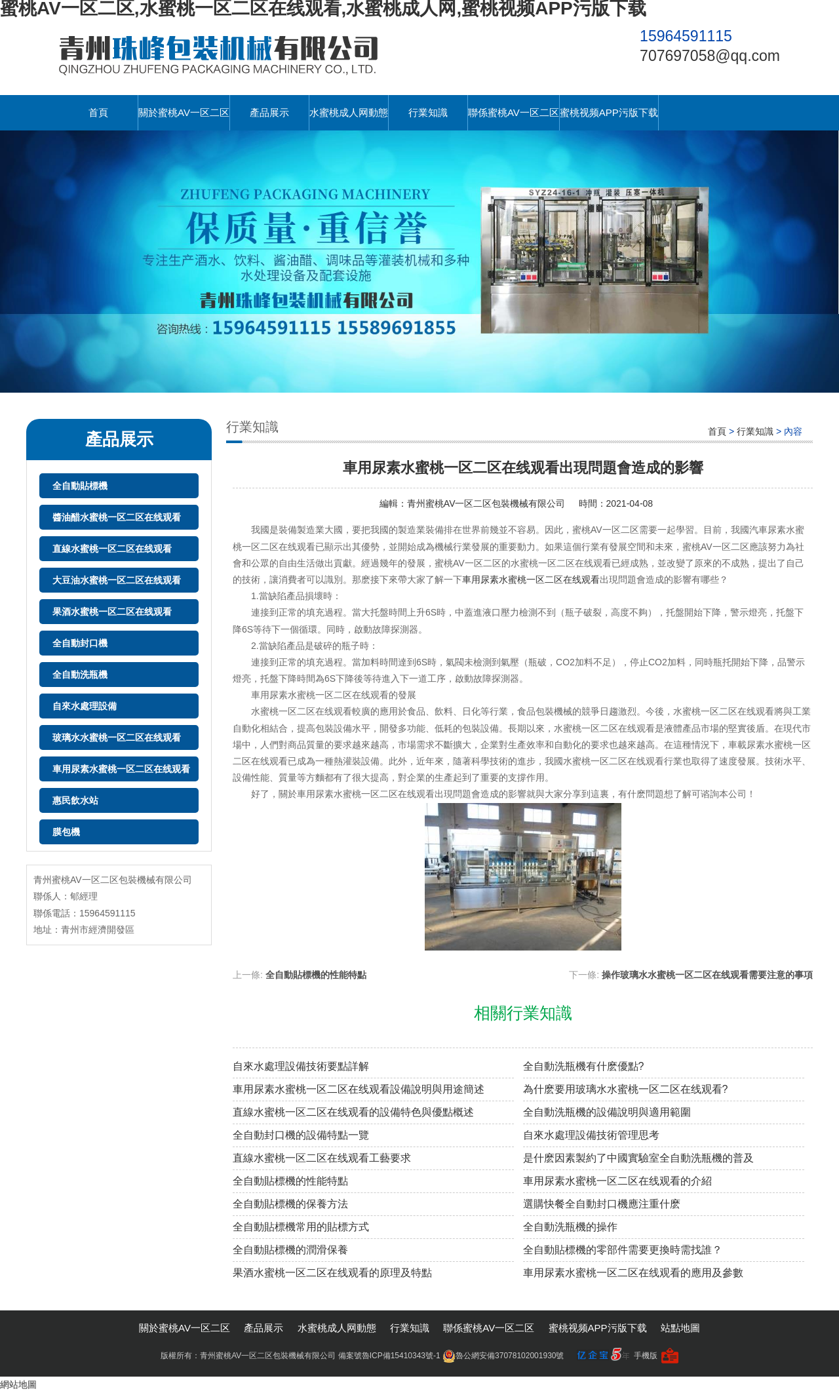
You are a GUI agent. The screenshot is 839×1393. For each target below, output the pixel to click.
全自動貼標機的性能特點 (315, 975)
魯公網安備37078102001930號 (503, 1355)
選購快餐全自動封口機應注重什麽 (601, 1203)
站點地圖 (680, 1327)
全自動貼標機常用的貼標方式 (301, 1226)
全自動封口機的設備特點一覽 (301, 1135)
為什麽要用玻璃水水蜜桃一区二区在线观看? (625, 1089)
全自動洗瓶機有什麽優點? (583, 1066)
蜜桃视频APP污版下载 (609, 112)
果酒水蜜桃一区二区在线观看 (112, 611)
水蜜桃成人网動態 (348, 112)
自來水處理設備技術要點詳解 (301, 1066)
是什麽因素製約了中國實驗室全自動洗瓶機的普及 (638, 1158)
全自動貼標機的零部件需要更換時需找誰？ (622, 1249)
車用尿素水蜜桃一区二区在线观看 (121, 769)
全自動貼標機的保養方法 (290, 1203)
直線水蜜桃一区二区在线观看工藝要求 (322, 1158)
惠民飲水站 (75, 800)
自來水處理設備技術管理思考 (591, 1135)
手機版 (645, 1355)
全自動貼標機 (79, 486)
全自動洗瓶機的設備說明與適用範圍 (607, 1112)
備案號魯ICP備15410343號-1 (389, 1355)
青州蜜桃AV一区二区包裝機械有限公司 (486, 503)
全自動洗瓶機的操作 (570, 1226)
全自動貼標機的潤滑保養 (290, 1249)
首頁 (98, 112)
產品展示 (269, 112)
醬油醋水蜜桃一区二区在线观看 (116, 517)
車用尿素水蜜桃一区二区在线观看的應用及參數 (633, 1272)
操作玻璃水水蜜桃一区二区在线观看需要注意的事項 (707, 975)
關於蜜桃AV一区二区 (183, 112)
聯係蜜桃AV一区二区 (513, 112)
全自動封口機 (79, 643)
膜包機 (66, 832)
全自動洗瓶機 (79, 674)
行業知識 (428, 112)
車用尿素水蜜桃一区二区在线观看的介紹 (617, 1181)
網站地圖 (18, 1384)
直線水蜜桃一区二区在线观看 (112, 548)
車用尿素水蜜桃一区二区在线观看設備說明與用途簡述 (358, 1089)
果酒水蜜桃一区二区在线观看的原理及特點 (332, 1272)
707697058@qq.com (710, 55)
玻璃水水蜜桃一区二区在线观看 (116, 737)
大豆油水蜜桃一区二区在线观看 (116, 580)
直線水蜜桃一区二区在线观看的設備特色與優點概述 (353, 1112)
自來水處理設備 (84, 706)
